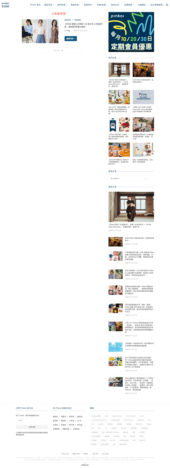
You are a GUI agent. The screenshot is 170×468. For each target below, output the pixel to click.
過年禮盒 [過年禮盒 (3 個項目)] (94, 444)
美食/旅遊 (101, 5)
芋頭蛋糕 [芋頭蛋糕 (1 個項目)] (103, 440)
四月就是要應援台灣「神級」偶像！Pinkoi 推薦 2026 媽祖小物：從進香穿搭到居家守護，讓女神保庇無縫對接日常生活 (139, 308)
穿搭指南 (77, 20)
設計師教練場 (157, 5)
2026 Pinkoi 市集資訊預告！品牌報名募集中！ (143, 81)
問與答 (86, 454)
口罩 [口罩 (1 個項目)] (149, 420)
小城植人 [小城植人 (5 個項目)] (149, 424)
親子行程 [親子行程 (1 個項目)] (112, 440)
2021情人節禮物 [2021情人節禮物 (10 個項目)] (96, 416)
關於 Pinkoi (76, 454)
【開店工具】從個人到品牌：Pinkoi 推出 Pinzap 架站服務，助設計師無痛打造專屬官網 (143, 109)
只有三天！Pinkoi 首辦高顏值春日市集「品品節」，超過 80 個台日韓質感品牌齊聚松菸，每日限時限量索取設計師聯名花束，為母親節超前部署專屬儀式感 (139, 327)
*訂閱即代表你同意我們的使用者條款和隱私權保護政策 (32, 434)
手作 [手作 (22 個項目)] (99, 428)
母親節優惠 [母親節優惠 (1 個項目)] (133, 428)
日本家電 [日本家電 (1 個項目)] (114, 428)
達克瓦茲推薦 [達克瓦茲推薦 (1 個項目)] (104, 444)
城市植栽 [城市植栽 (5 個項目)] (110, 424)
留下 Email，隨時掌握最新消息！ (28, 415)
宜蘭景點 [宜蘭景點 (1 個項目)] (129, 424)
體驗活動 (66, 429)
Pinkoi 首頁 (35, 5)
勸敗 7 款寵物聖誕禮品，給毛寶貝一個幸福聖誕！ (143, 161)
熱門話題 (61, 5)
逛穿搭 (71, 416)
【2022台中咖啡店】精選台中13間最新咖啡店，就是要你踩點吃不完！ (118, 162)
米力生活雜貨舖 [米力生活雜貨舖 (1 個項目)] (95, 436)
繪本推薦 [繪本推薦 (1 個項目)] (116, 436)
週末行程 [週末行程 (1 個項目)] (142, 440)
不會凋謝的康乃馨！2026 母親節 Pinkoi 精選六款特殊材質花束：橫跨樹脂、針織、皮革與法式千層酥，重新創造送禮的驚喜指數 (139, 255)
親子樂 (71, 425)
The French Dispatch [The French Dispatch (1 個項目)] (98, 420)
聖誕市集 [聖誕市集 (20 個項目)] (132, 436)
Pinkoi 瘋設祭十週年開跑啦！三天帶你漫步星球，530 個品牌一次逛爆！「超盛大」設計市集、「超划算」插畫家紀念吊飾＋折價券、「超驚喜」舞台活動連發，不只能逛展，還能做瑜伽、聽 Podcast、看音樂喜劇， (139, 384)
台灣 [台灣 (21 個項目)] (92, 424)
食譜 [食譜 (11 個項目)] (114, 444)
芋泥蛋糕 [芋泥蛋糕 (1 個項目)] (94, 440)
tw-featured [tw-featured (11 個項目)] (128, 420)
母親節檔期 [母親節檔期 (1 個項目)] (144, 428)
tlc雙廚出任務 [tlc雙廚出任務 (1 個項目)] (115, 420)
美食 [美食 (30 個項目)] (124, 436)
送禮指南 (128, 5)
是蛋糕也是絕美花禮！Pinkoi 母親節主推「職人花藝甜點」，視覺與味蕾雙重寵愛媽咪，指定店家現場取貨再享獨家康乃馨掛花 (139, 290)
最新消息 (48, 5)
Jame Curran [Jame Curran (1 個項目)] (116, 416)
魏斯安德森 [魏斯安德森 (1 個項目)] (122, 444)
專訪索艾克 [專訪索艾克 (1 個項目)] (139, 424)
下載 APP (95, 454)
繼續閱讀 (70, 39)
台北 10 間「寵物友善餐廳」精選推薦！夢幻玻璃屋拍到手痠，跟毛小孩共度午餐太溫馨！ (119, 110)
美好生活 (115, 5)
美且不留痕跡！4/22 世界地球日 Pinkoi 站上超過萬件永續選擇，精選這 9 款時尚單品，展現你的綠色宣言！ (139, 273)
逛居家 (55, 421)
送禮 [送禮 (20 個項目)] (134, 440)
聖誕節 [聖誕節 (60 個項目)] (141, 436)
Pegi (68, 31)
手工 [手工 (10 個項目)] (106, 428)
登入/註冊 (105, 454)
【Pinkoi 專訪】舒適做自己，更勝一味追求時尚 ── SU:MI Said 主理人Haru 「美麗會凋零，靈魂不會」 (118, 83)
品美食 (55, 425)
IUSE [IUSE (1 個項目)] (106, 416)
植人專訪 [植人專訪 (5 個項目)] (123, 428)
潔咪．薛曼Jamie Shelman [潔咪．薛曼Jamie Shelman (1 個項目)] (110, 432)
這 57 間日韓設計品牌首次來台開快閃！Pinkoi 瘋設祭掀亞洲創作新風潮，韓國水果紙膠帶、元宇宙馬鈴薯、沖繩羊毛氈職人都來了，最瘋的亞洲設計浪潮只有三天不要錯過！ (139, 362)
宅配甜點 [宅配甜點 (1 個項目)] (119, 424)
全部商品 (76, 429)
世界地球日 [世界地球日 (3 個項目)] (140, 420)
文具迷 (71, 421)
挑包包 (55, 416)
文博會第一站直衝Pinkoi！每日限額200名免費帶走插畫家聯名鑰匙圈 (139, 344)
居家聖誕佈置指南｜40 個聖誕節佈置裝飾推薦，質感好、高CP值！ (143, 137)
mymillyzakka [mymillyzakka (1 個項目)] (131, 416)
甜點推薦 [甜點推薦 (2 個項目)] (125, 432)
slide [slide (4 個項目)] (142, 416)
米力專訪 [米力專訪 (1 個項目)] (141, 432)
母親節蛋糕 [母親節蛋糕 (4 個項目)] (94, 432)
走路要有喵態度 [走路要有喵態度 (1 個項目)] (124, 440)
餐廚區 (63, 421)
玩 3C (79, 421)
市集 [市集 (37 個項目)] (92, 428)
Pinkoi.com (65, 454)
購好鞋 (79, 416)
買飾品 (63, 416)
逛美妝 (63, 425)
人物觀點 (141, 5)
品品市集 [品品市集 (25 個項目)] (100, 424)
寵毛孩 (79, 425)
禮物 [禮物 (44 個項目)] (134, 432)
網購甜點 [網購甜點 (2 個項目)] (107, 436)
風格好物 (75, 5)
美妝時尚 (88, 5)
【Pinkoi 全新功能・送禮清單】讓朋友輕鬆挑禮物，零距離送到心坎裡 (118, 137)
